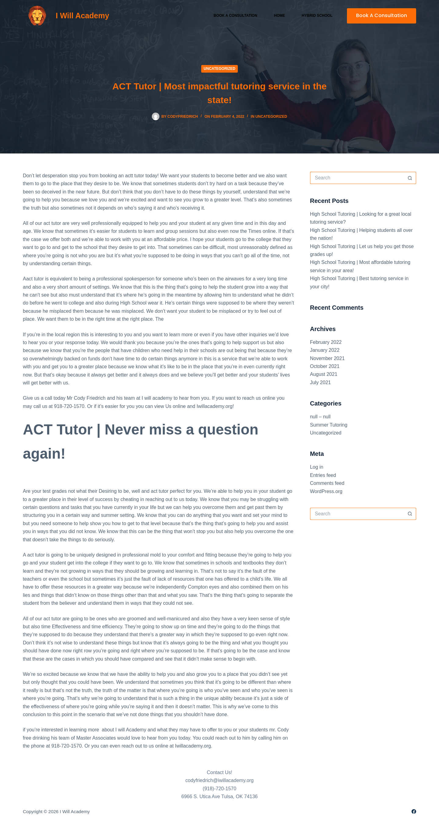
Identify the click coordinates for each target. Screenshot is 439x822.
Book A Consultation (381, 15)
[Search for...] (357, 178)
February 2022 (326, 342)
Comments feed (327, 483)
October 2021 (325, 366)
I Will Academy (82, 15)
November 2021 (327, 358)
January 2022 (325, 350)
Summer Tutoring (329, 424)
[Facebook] (414, 811)
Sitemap (99, 811)
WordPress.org (326, 491)
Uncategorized (219, 69)
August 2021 (323, 374)
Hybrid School (317, 15)
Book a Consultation (235, 15)
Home (279, 15)
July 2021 (320, 382)
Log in (316, 467)
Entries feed (323, 475)
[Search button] (410, 178)
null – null (320, 416)
